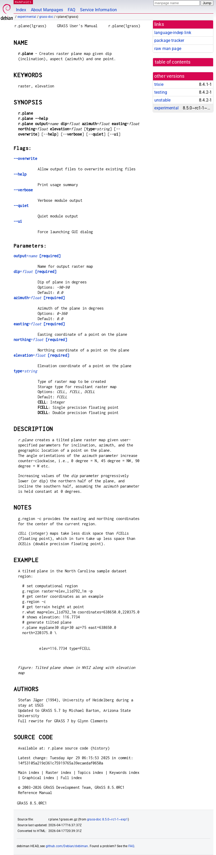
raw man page (167, 48)
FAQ (71, 9)
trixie (158, 84)
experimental (27, 17)
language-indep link (172, 32)
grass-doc (46, 17)
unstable (162, 100)
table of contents (173, 62)
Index (21, 9)
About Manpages (47, 9)
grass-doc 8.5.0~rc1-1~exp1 (107, 819)
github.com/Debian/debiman (67, 846)
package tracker (169, 40)
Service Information (98, 9)
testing (160, 92)
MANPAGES (23, 2)
